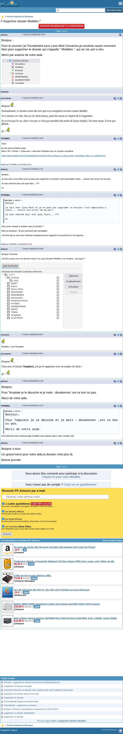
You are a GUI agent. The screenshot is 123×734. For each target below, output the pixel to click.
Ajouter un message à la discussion (61, 26)
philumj (4, 35)
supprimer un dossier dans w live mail (21, 694)
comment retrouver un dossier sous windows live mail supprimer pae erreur (38, 690)
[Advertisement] (61, 653)
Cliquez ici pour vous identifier (61, 476)
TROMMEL (5, 138)
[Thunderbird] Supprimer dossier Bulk (21, 701)
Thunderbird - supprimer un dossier (20, 705)
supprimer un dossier (13, 717)
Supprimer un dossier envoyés (18, 686)
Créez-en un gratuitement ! (81, 484)
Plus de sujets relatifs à (61, 721)
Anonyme (5, 335)
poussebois (6, 98)
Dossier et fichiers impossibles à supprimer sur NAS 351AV (31, 709)
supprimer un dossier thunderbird (19, 713)
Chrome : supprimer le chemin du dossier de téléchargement (32, 682)
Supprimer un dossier (14, 697)
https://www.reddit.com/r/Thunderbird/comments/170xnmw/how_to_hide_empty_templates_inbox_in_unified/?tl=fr (53, 155)
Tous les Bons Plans (112, 540)
